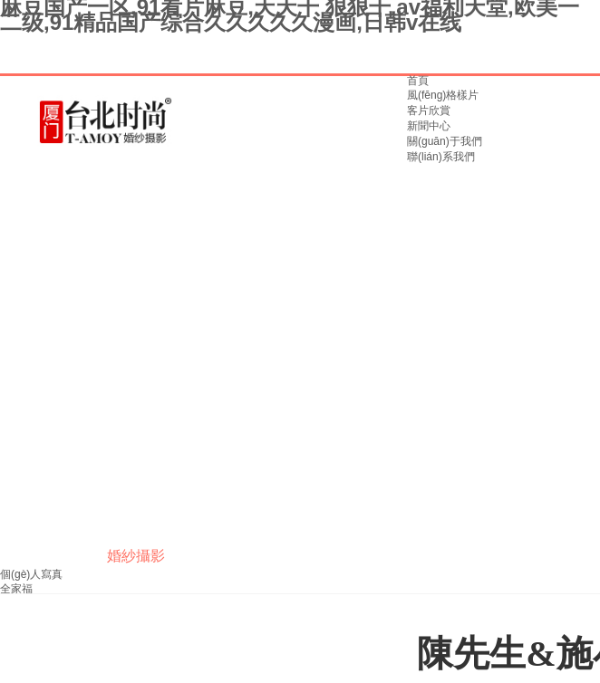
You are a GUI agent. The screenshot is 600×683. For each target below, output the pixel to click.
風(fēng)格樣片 (443, 95)
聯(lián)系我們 (441, 156)
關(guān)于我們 (444, 141)
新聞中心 (428, 126)
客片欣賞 (428, 110)
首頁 (418, 80)
